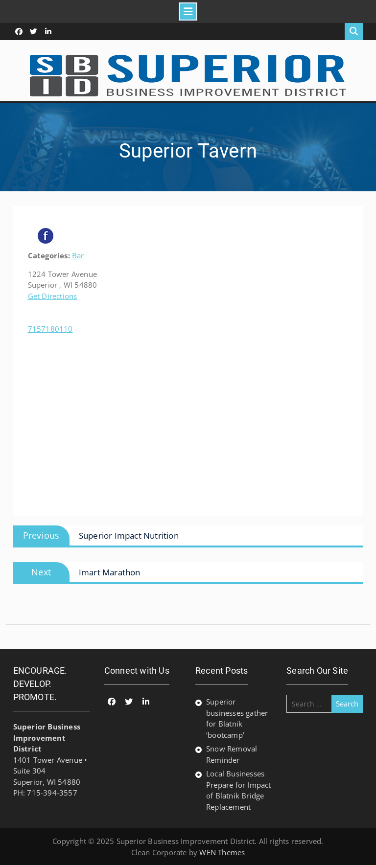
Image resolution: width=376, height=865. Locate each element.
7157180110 (50, 329)
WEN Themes (222, 852)
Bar (78, 255)
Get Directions (52, 296)
